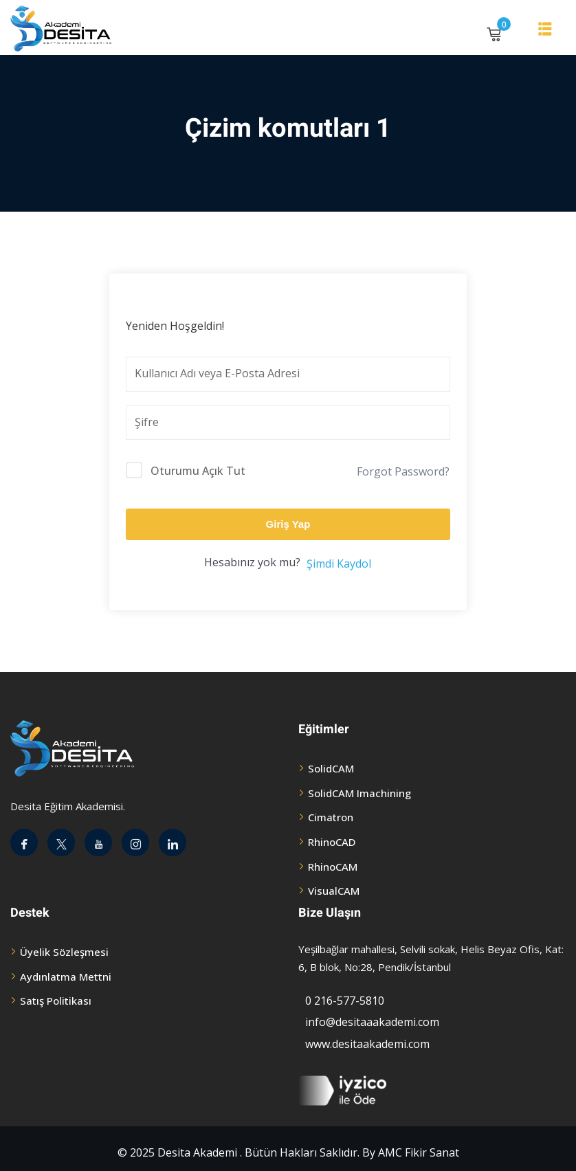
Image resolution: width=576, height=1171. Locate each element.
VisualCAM (333, 890)
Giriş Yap (288, 524)
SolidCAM (331, 768)
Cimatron (330, 817)
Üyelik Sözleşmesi (64, 952)
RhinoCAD (331, 842)
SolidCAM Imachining (359, 793)
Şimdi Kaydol (339, 563)
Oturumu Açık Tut (198, 470)
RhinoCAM (332, 866)
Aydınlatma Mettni (65, 976)
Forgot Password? (403, 471)
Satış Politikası (55, 1000)
